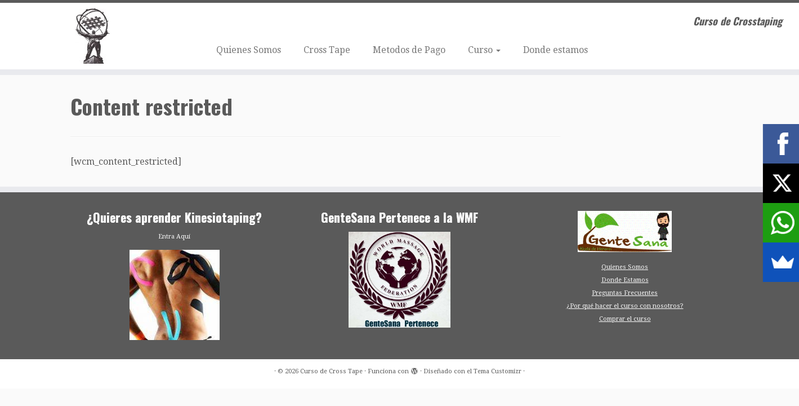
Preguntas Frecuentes (625, 293)
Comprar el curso (625, 319)
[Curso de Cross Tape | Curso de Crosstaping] (92, 36)
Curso (484, 50)
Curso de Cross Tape (331, 371)
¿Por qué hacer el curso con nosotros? (625, 306)
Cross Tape (326, 50)
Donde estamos (555, 50)
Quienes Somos (248, 50)
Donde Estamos (625, 280)
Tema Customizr (497, 371)
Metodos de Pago (409, 50)
